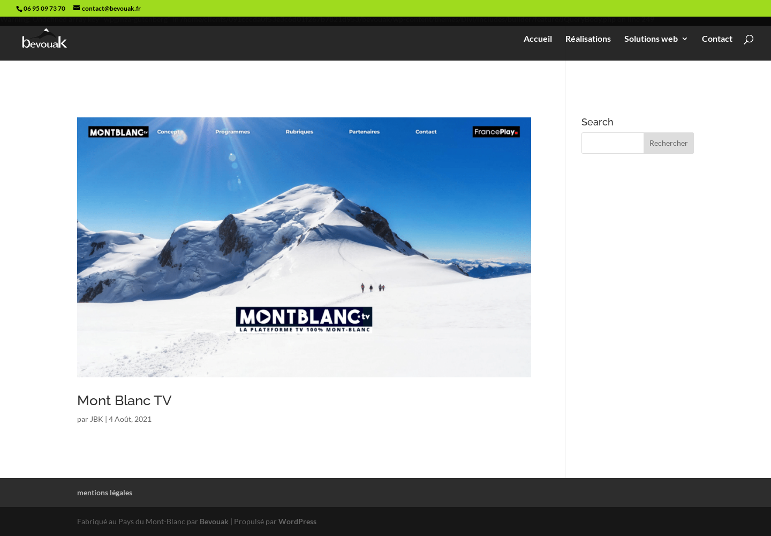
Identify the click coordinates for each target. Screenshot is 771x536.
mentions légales (104, 492)
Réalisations (588, 39)
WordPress (297, 521)
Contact (717, 39)
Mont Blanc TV (124, 400)
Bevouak (214, 521)
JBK (96, 418)
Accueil (538, 39)
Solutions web (651, 39)
